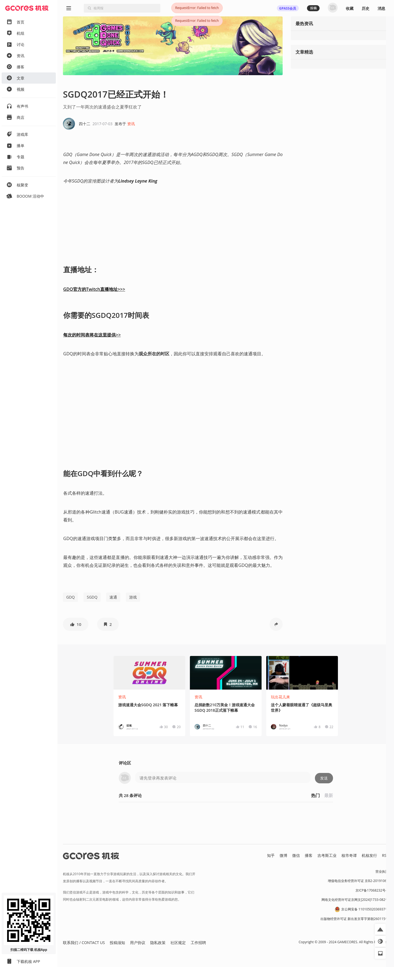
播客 (308, 855)
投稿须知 (117, 942)
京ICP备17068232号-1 (372, 890)
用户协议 (137, 942)
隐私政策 (158, 942)
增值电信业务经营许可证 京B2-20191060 (358, 880)
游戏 (133, 597)
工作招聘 (198, 942)
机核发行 (369, 855)
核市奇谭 (349, 855)
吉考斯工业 (327, 855)
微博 (283, 855)
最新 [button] (328, 795)
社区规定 (178, 942)
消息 (381, 8)
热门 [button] (315, 795)
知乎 (271, 855)
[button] (75, 624)
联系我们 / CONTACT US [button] (84, 942)
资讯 (131, 123)
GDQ (70, 597)
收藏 (350, 8)
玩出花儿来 (280, 696)
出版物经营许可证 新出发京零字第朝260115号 (354, 918)
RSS (385, 855)
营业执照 (382, 871)
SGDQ (92, 597)
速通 (113, 597)
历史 (365, 8)
